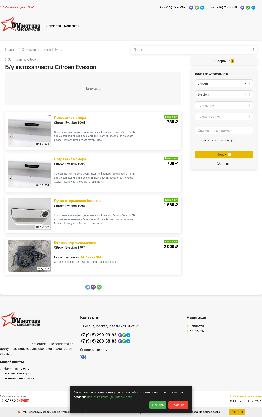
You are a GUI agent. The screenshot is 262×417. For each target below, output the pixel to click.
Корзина (224, 61)
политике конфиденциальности (110, 397)
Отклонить (178, 405)
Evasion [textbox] (221, 94)
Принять (158, 405)
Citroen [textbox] (221, 83)
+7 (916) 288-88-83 (225, 7)
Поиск (224, 154)
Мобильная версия (246, 396)
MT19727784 (91, 257)
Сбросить (224, 164)
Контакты (71, 26)
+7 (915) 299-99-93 (173, 7)
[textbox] (223, 105)
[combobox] (224, 83)
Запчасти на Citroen (21, 59)
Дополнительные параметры (215, 140)
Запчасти (53, 26)
